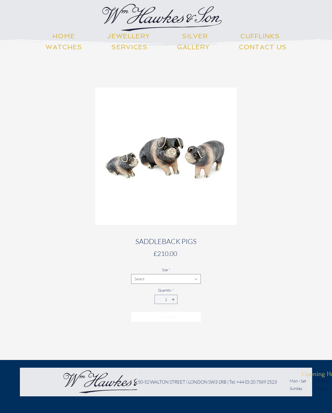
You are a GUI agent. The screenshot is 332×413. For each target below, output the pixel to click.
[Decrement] (158, 299)
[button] (128, 36)
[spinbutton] (166, 299)
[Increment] (173, 299)
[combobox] (166, 279)
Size (166, 270)
